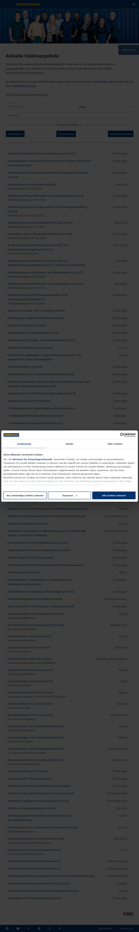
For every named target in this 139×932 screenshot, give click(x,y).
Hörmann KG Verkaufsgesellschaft (32, 459)
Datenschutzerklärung (45, 485)
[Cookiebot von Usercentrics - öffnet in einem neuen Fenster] (122, 435)
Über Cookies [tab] (115, 443)
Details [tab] (69, 443)
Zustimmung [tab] (24, 443)
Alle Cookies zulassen (114, 495)
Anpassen (69, 495)
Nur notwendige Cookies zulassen (25, 495)
